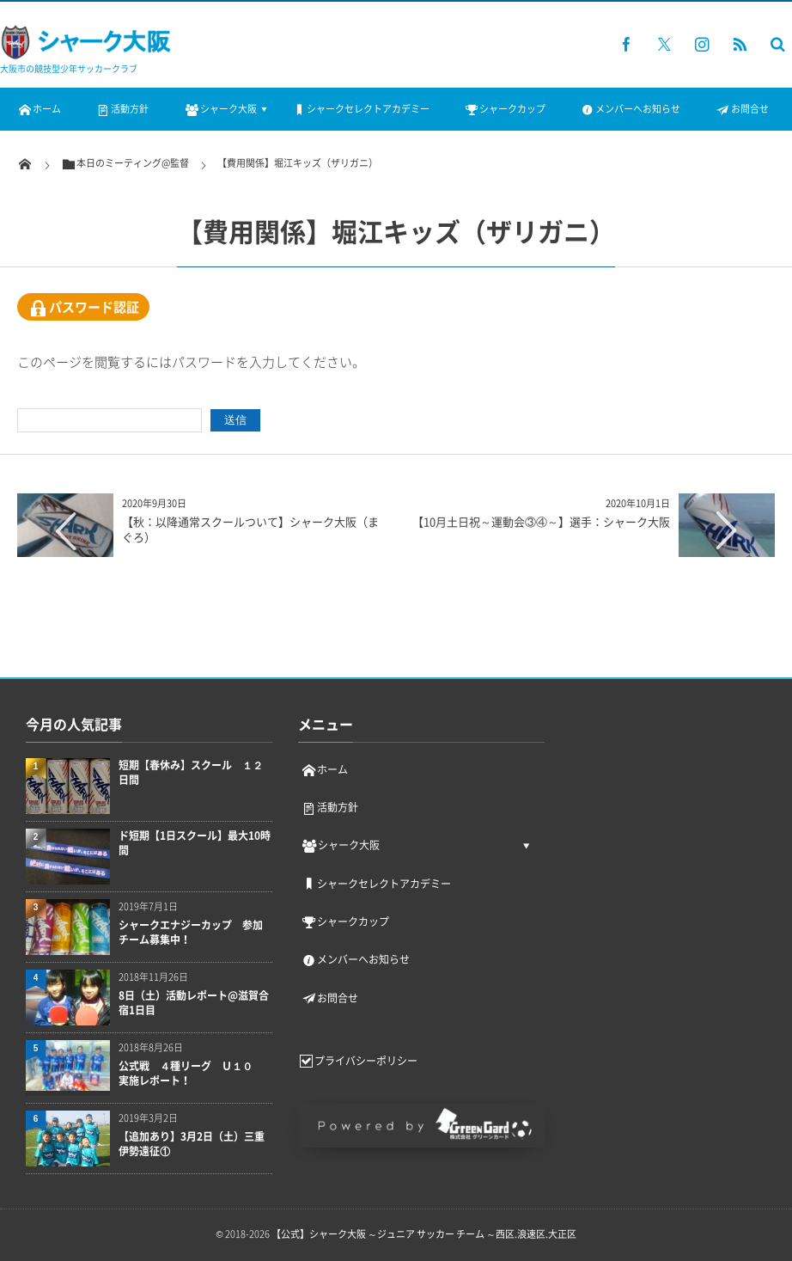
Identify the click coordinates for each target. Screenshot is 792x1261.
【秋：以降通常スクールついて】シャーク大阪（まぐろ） (250, 529)
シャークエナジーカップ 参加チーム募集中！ (191, 932)
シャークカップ (504, 108)
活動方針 (122, 108)
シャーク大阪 (219, 108)
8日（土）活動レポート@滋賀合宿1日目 (194, 1003)
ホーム (39, 108)
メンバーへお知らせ (630, 108)
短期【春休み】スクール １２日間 (191, 772)
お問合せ (741, 108)
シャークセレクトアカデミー (360, 108)
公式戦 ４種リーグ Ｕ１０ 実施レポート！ (191, 1073)
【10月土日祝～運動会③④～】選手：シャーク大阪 (541, 521)
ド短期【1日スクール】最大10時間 (195, 843)
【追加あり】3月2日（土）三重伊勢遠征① (192, 1144)
